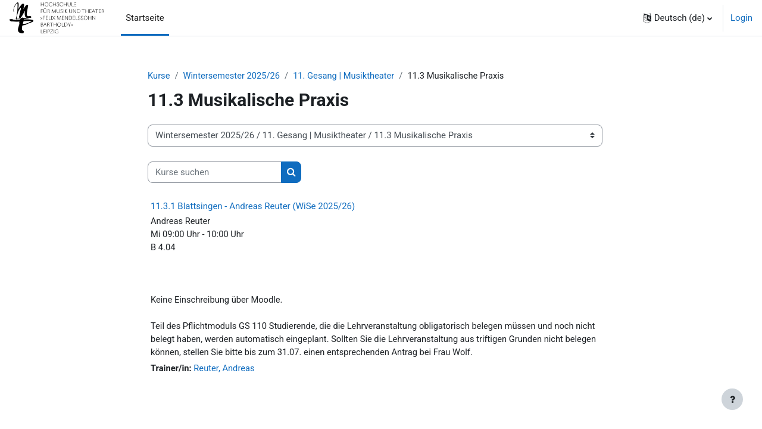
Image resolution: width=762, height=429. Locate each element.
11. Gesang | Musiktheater (347, 75)
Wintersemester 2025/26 (233, 75)
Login (741, 18)
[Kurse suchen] (215, 172)
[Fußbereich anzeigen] (732, 399)
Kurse (159, 75)
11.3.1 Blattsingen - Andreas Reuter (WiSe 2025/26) (253, 206)
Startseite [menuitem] (145, 18)
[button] (677, 18)
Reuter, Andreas (226, 371)
